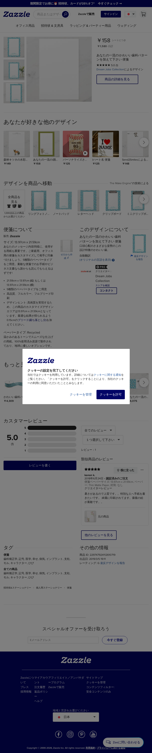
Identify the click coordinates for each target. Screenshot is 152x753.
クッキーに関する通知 (107, 374)
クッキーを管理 (81, 395)
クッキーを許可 (111, 395)
